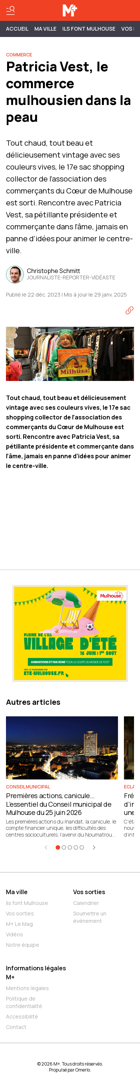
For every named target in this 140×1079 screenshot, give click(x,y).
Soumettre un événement (89, 917)
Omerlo (82, 1070)
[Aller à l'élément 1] (57, 847)
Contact (16, 1026)
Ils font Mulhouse (27, 902)
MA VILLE (45, 28)
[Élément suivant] (94, 847)
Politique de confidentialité (24, 1002)
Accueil (17, 28)
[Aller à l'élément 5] (81, 847)
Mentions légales (27, 988)
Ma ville (17, 892)
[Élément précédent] (46, 847)
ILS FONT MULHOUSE (88, 28)
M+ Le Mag (19, 923)
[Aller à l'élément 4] (75, 847)
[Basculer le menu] (10, 10)
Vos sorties (20, 913)
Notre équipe (22, 944)
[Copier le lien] (129, 310)
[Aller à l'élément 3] (69, 847)
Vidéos (14, 934)
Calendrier (86, 902)
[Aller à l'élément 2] (63, 847)
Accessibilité (22, 1016)
